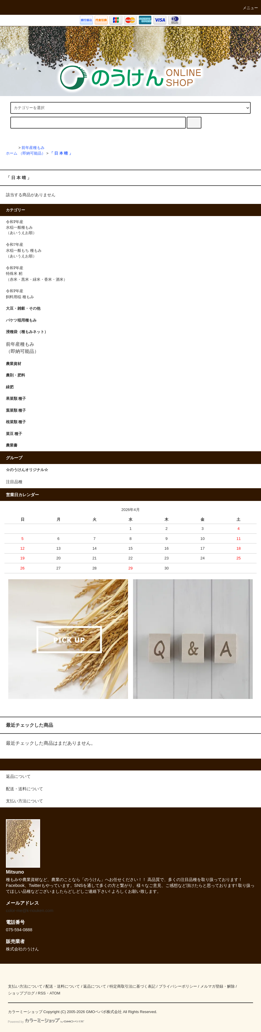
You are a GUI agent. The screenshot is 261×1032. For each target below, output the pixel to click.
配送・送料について (62, 986)
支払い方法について (25, 986)
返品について (94, 986)
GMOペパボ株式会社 (104, 1012)
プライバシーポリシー (178, 986)
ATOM (55, 993)
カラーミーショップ (25, 1012)
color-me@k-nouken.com (29, 910)
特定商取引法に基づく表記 (132, 986)
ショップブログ (21, 993)
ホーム (11, 153)
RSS (42, 993)
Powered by (46, 1021)
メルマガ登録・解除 (217, 986)
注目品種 (14, 481)
